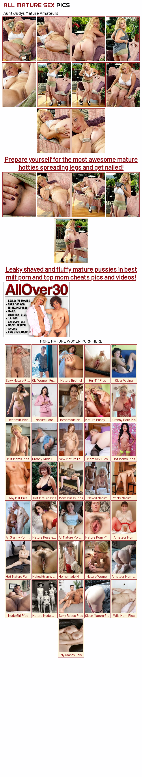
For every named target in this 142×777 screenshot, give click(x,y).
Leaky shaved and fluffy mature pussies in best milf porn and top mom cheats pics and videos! (71, 273)
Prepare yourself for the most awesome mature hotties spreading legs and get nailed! (71, 163)
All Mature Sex (36, 5)
